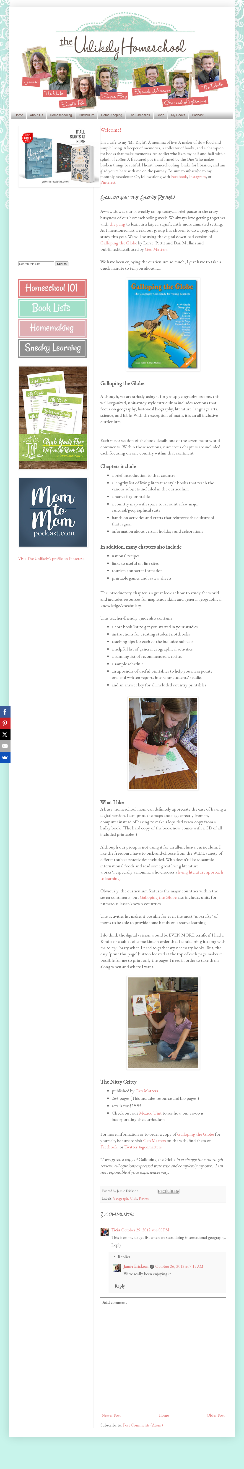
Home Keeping (111, 115)
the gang (117, 224)
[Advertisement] (46, 224)
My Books (178, 115)
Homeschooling (61, 115)
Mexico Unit (150, 1113)
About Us (36, 115)
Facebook (179, 176)
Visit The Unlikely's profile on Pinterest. (51, 558)
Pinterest (107, 182)
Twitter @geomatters (143, 1147)
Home (19, 115)
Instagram (197, 176)
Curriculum (86, 115)
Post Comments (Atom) (143, 1425)
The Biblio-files (139, 115)
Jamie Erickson (136, 1266)
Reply (116, 1245)
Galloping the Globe (118, 243)
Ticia (115, 1230)
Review (144, 1198)
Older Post (216, 1415)
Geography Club (125, 1198)
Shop (160, 115)
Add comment (114, 1302)
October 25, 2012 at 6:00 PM (145, 1230)
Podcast (198, 115)
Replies (124, 1256)
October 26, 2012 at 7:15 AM (179, 1266)
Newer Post (111, 1415)
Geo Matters (156, 249)
